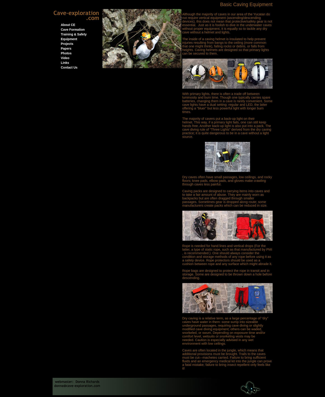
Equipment (69, 39)
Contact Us (69, 67)
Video (65, 58)
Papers (66, 48)
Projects (67, 44)
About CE (68, 25)
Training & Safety (74, 34)
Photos (66, 53)
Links (65, 63)
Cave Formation (73, 29)
